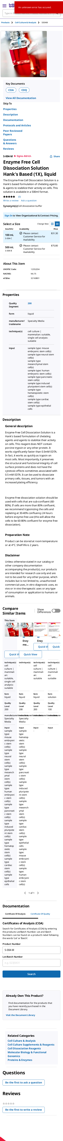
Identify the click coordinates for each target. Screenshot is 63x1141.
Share (55, 156)
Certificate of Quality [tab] (40, 913)
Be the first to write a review (25, 1110)
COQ (24, 90)
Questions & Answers (10, 141)
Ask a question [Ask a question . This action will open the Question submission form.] (29, 200)
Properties (10, 109)
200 (30, 303)
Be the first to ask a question (23, 1082)
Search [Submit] (31, 974)
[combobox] (31, 950)
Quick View (16, 654)
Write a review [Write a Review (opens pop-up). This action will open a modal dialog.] (11, 200)
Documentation (13, 120)
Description (10, 114)
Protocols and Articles (17, 125)
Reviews (8, 148)
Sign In (8, 215)
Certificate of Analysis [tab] (15, 913)
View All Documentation (21, 98)
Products (5, 22)
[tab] (8, 22)
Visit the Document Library (20, 1015)
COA (11, 90)
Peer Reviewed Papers (12, 132)
